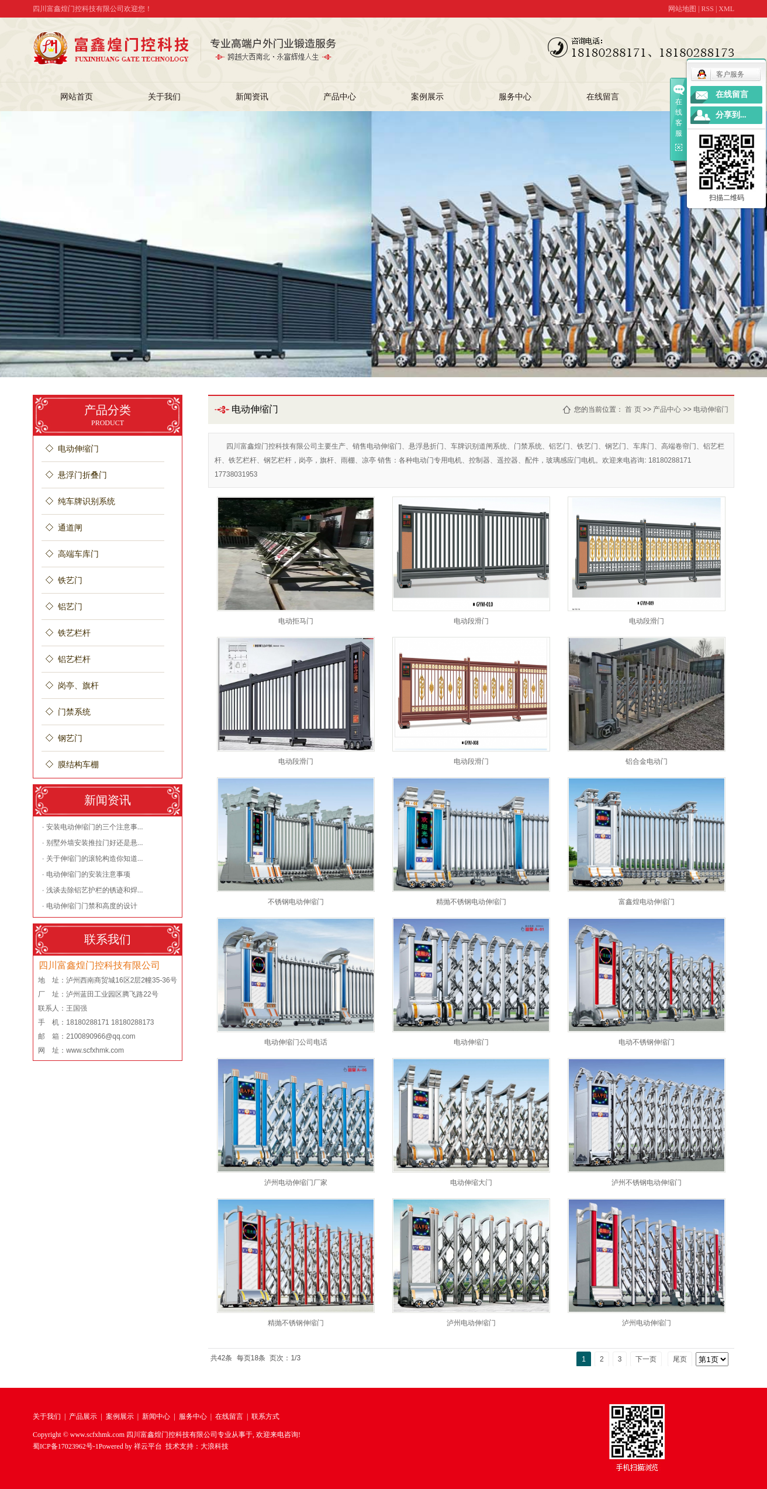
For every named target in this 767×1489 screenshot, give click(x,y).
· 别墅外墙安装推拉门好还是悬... (92, 843)
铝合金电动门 (647, 761)
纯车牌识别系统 (86, 501)
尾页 (680, 1359)
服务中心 (515, 96)
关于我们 (164, 96)
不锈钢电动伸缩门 (296, 902)
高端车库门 (78, 554)
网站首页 (76, 96)
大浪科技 (215, 1446)
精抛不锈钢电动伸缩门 (471, 902)
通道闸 (70, 527)
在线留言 (602, 96)
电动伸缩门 (78, 448)
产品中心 (339, 96)
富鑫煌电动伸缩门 (647, 902)
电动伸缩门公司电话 (295, 1042)
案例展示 (427, 96)
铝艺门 (70, 606)
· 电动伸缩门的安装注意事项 (86, 874)
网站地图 (682, 9)
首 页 (633, 409)
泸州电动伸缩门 (471, 1323)
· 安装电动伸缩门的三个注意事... (92, 827)
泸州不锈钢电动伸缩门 (646, 1182)
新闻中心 (156, 1416)
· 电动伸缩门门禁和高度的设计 (89, 906)
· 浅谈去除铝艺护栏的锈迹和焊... (92, 890)
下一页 (646, 1359)
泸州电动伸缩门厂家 (295, 1182)
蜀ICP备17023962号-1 (66, 1446)
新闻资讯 (252, 96)
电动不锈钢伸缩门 (647, 1042)
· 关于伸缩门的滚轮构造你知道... (92, 858)
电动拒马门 (295, 621)
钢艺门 (70, 738)
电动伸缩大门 (471, 1182)
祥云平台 (148, 1446)
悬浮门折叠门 (82, 475)
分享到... (731, 115)
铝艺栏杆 (74, 659)
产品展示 (83, 1416)
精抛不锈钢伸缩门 (296, 1323)
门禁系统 (74, 712)
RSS (708, 9)
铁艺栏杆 (74, 633)
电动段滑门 (471, 621)
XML (726, 9)
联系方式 (265, 1416)
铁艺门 (70, 580)
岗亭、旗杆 (78, 685)
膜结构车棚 (78, 764)
